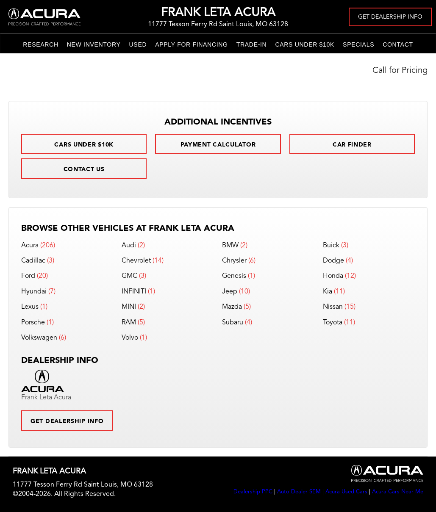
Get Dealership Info (390, 17)
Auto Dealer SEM (299, 492)
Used (138, 44)
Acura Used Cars (346, 492)
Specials (358, 44)
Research (40, 44)
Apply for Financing (191, 44)
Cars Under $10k (304, 44)
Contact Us (84, 169)
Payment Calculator (218, 145)
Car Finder (352, 145)
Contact (398, 44)
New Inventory (94, 44)
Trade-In (251, 44)
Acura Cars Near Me (397, 492)
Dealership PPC (252, 492)
